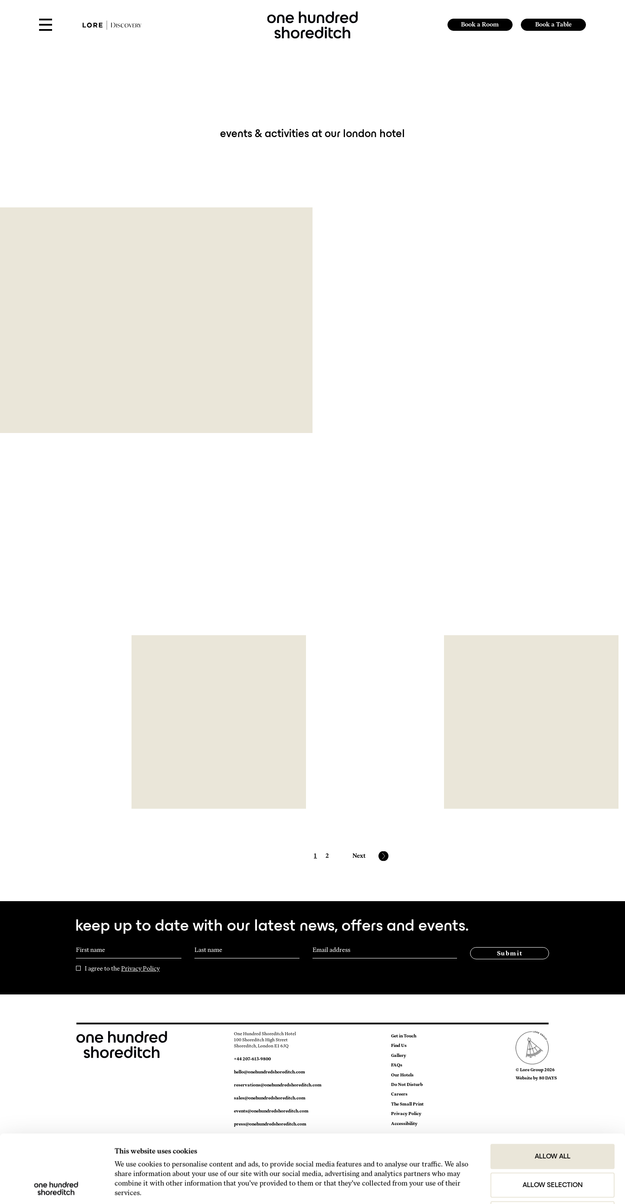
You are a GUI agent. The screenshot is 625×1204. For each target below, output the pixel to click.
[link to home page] (312, 24)
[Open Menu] (45, 25)
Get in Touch (403, 1036)
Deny (553, 1146)
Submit (509, 953)
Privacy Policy (140, 968)
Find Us (399, 1045)
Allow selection (553, 1117)
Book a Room (480, 24)
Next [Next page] (358, 856)
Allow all (552, 1089)
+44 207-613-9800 (252, 1059)
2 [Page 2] (327, 856)
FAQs (396, 1065)
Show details (491, 1186)
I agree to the (122, 969)
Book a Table (553, 24)
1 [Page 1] (315, 856)
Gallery (398, 1055)
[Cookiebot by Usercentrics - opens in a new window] (56, 1187)
